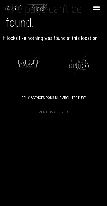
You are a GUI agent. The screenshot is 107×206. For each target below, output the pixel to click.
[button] (96, 8)
